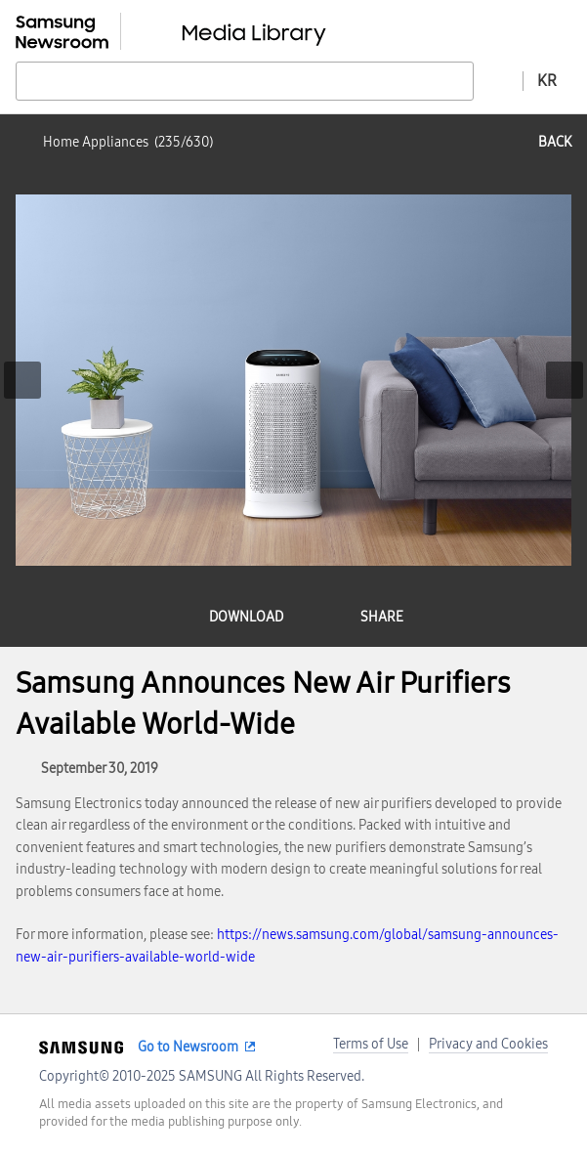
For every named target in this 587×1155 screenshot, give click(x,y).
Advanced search (498, 80)
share (381, 617)
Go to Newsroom (188, 1047)
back (554, 142)
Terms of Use (370, 1044)
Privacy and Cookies (488, 1044)
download (246, 617)
